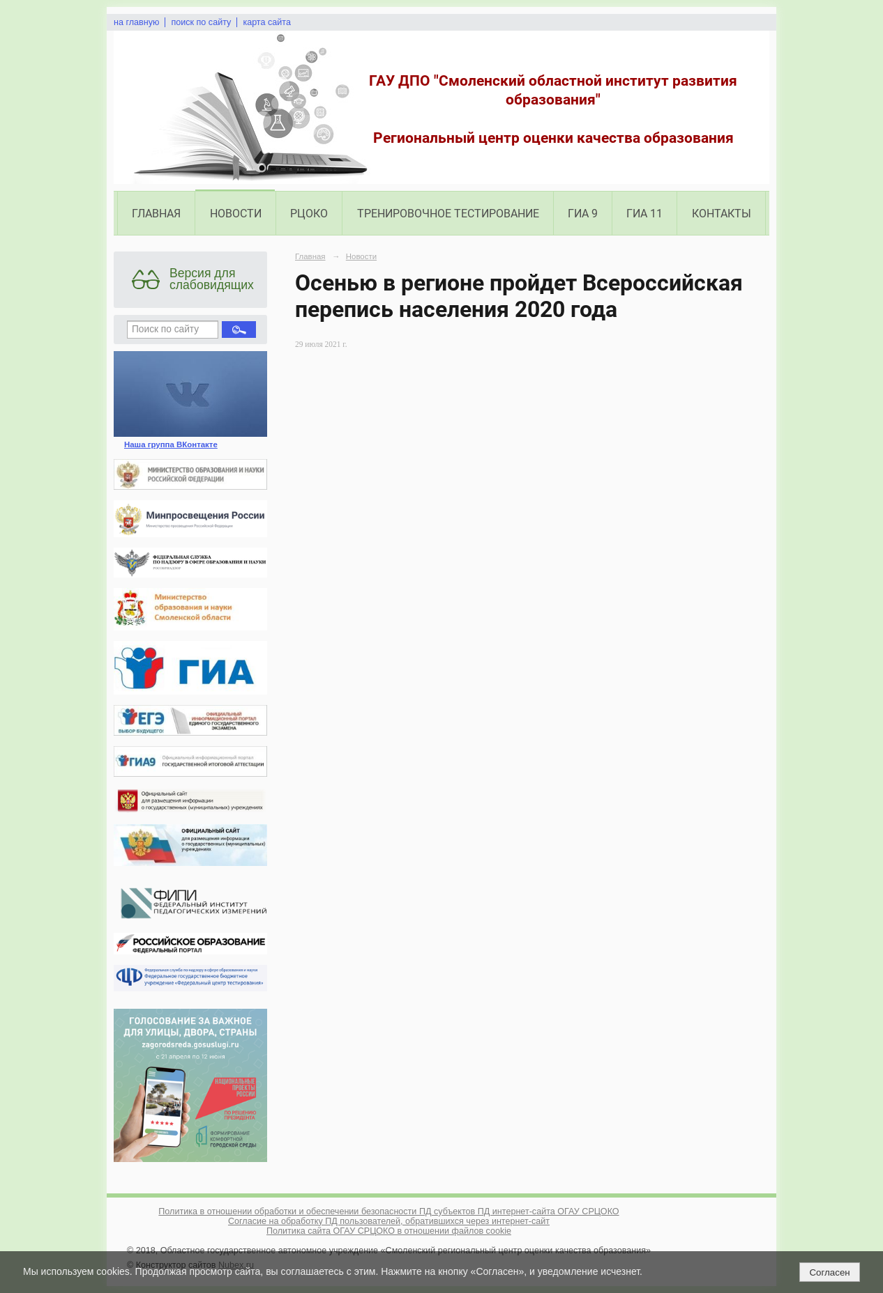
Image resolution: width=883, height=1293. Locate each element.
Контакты (721, 213)
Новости (236, 213)
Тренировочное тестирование (448, 213)
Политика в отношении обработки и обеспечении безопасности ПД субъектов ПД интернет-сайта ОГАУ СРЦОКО (388, 1211)
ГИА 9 (583, 213)
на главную (136, 22)
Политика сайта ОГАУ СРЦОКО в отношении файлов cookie (388, 1231)
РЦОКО (309, 213)
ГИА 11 (644, 213)
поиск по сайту (201, 22)
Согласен (829, 1272)
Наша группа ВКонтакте (171, 444)
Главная (156, 213)
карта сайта (267, 22)
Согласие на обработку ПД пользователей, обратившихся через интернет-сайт (389, 1221)
